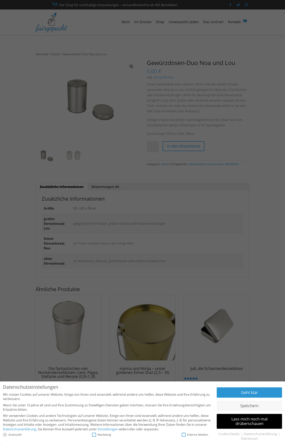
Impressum (249, 438)
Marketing (101, 434)
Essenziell (12, 434)
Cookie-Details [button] (229, 434)
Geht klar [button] (249, 392)
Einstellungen (108, 429)
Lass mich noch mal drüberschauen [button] (249, 421)
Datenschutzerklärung (19, 429)
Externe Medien (195, 434)
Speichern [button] (249, 405)
